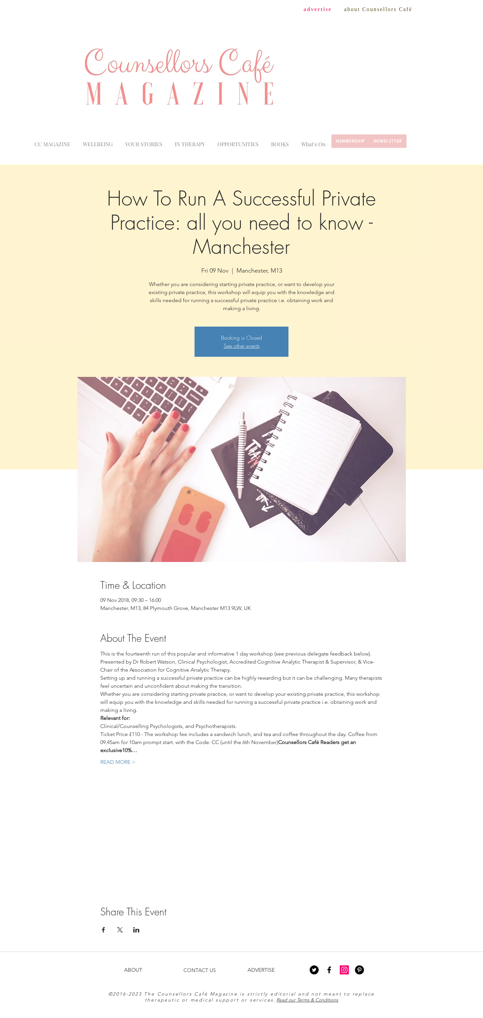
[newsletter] (388, 141)
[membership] (350, 141)
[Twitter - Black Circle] (314, 969)
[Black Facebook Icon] (329, 969)
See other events (242, 345)
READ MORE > (118, 762)
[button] (313, 141)
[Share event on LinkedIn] (136, 929)
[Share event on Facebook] (103, 929)
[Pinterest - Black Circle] (359, 969)
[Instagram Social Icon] (344, 969)
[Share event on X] (120, 929)
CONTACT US (199, 970)
